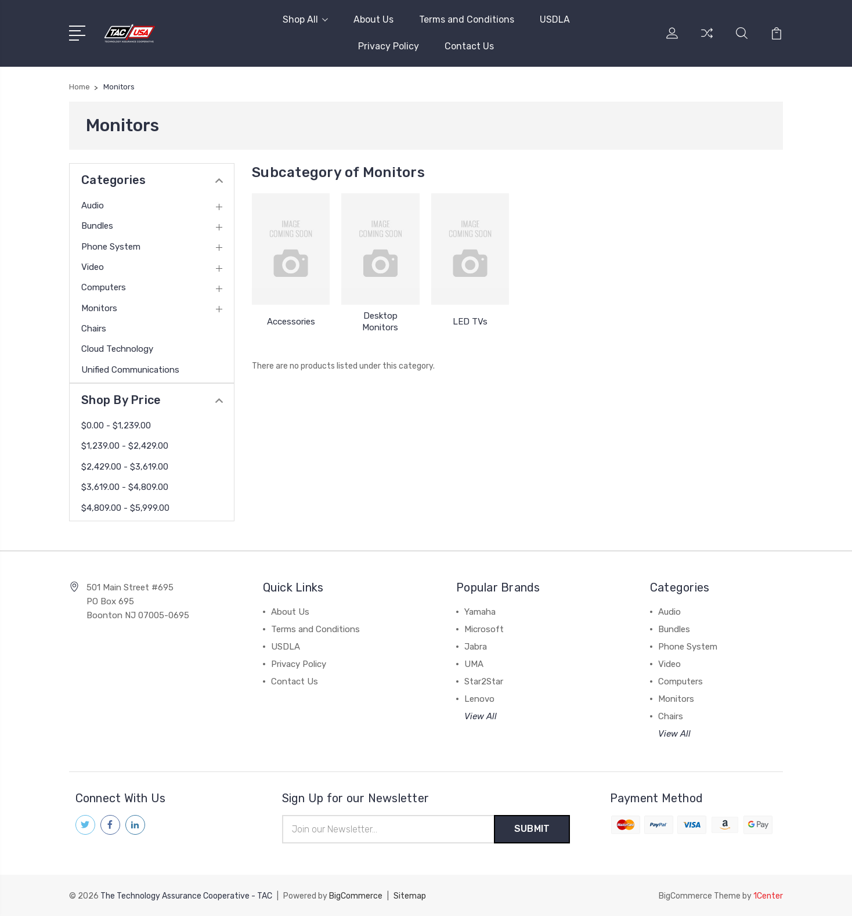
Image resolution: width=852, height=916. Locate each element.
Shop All (305, 19)
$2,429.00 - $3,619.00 (124, 466)
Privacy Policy (388, 46)
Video (92, 267)
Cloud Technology (117, 349)
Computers (103, 287)
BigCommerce (355, 896)
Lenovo (479, 699)
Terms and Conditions (466, 19)
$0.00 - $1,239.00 (116, 425)
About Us (373, 19)
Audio (92, 205)
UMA (473, 664)
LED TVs (470, 321)
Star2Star (483, 681)
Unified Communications (130, 370)
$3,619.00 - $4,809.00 (124, 487)
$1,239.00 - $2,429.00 (124, 446)
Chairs (93, 328)
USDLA (555, 19)
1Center (768, 896)
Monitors (99, 308)
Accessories (291, 321)
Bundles (97, 226)
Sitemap (409, 896)
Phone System (110, 246)
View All (480, 716)
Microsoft (484, 629)
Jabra (475, 646)
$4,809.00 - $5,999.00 (125, 508)
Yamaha (480, 612)
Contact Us (469, 46)
